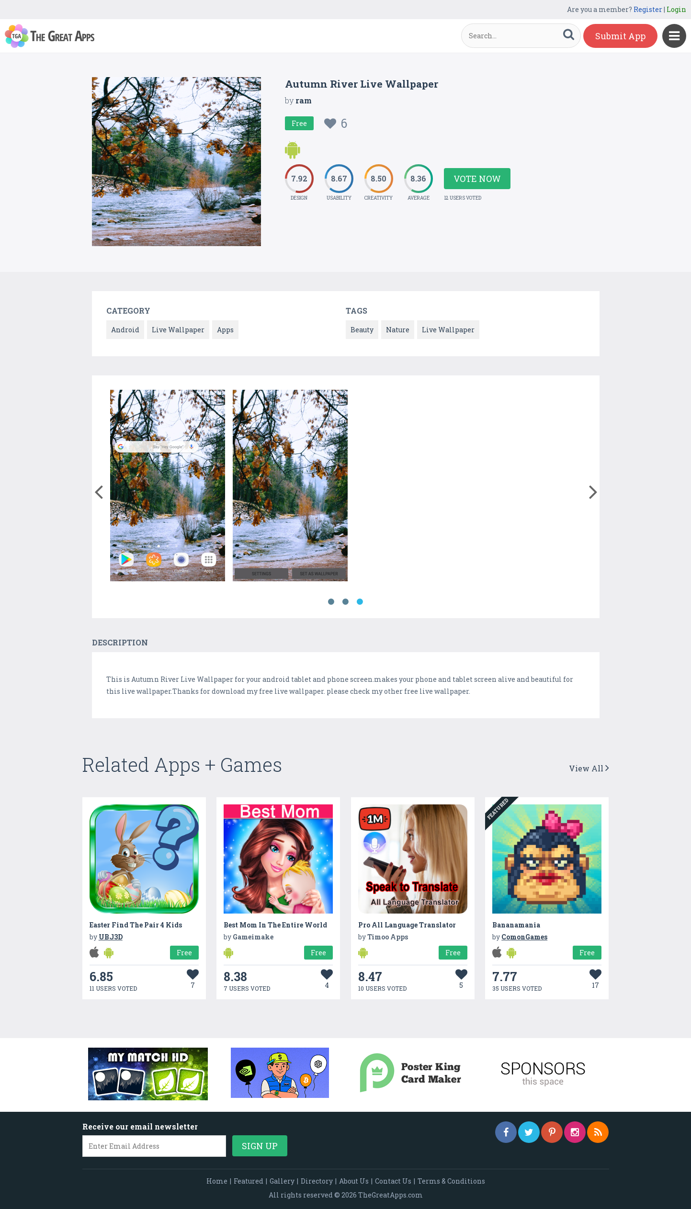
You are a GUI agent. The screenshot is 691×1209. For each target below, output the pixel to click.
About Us (354, 1181)
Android (125, 329)
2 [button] (346, 602)
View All (589, 768)
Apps (225, 329)
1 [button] (331, 602)
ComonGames (524, 936)
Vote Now (477, 178)
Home (216, 1181)
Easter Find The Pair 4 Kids (136, 924)
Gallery (282, 1181)
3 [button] (360, 602)
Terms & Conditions (451, 1181)
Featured (248, 1181)
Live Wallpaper (178, 329)
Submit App (620, 36)
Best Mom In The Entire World (275, 924)
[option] (167, 487)
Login (676, 9)
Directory (317, 1181)
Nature (397, 329)
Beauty (362, 329)
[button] (99, 490)
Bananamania (516, 924)
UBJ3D (111, 936)
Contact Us (393, 1181)
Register (648, 9)
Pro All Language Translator (407, 924)
